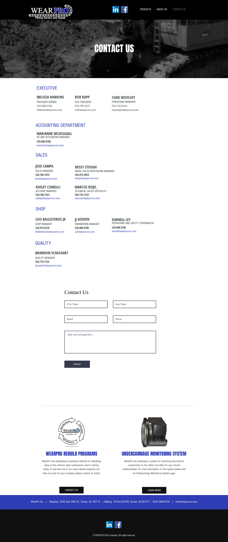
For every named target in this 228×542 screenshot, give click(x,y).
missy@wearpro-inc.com (86, 178)
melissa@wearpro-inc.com (49, 110)
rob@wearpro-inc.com (85, 110)
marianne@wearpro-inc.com (50, 145)
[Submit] (77, 364)
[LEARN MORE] (154, 490)
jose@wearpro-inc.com (46, 178)
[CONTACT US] (71, 490)
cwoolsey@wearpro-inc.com (125, 110)
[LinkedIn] (115, 9)
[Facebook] (124, 9)
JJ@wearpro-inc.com (85, 231)
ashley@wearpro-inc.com (48, 198)
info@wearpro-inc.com (186, 501)
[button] (145, 9)
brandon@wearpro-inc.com (48, 265)
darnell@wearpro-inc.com (124, 231)
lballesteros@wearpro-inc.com (49, 231)
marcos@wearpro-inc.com (87, 198)
